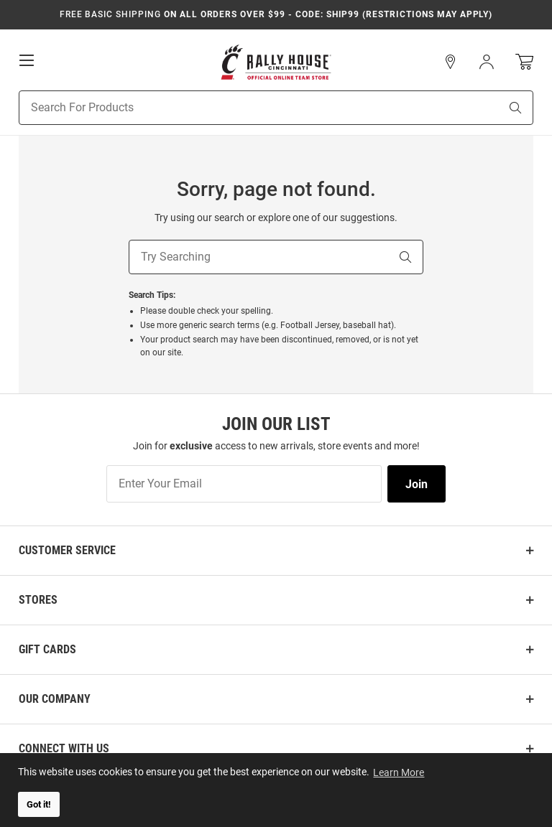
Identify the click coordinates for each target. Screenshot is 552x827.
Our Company (55, 699)
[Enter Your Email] (244, 484)
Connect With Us (64, 748)
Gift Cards (47, 649)
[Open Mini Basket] (524, 62)
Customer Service (67, 550)
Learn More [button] (399, 771)
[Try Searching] (258, 257)
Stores (38, 600)
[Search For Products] (241, 107)
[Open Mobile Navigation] (26, 60)
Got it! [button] (39, 804)
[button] (450, 62)
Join (416, 484)
